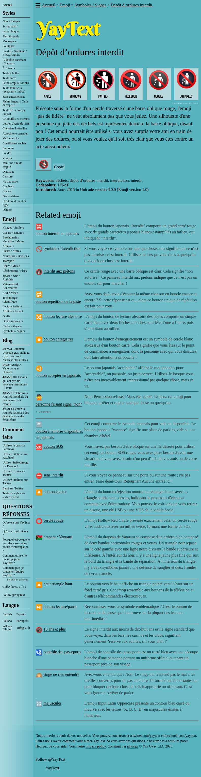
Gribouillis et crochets (16, 119)
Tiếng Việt (23, 628)
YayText (52, 768)
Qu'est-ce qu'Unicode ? (16, 532)
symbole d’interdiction (61, 248)
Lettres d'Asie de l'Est (16, 123)
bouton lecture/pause (60, 606)
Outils (6, 316)
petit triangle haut (57, 584)
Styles (9, 13)
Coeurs (7, 191)
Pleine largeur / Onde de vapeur (15, 103)
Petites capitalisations (16, 83)
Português (22, 621)
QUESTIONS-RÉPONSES (16, 510)
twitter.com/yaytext (146, 736)
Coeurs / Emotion (13, 232)
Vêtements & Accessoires (11, 286)
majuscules (52, 703)
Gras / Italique (11, 21)
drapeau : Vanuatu (57, 537)
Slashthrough (11, 36)
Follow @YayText (14, 595)
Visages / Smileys (13, 227)
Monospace (9, 41)
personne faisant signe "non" (59, 404)
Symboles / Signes (14, 331)
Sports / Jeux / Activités (11, 277)
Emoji (9, 219)
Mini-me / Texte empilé (12, 164)
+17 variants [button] (43, 412)
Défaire (7, 210)
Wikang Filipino (7, 627)
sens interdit (53, 475)
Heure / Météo (11, 266)
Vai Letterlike (11, 138)
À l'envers (9, 68)
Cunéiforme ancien (14, 143)
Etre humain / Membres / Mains (13, 239)
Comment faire (13, 433)
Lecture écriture (12, 306)
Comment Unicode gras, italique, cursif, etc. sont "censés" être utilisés (16, 354)
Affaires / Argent (13, 311)
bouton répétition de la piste (58, 301)
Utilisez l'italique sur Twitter (15, 481)
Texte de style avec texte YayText (14, 495)
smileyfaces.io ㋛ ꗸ (14, 586)
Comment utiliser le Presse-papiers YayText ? (15, 559)
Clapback (8, 186)
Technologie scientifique (10, 299)
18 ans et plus (54, 629)
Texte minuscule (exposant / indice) (14, 89)
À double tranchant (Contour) (14, 61)
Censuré (7, 176)
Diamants (8, 171)
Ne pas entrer (11, 181)
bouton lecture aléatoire (62, 316)
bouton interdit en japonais (57, 233)
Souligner (8, 46)
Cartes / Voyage (12, 326)
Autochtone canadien (15, 133)
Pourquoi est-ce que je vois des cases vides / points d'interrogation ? (16, 545)
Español (21, 614)
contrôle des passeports (62, 652)
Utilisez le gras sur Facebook (14, 447)
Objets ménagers (13, 321)
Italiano (7, 621)
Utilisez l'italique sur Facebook (15, 455)
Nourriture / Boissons (16, 256)
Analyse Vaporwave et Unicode (12, 368)
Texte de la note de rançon (14, 111)
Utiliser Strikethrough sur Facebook (16, 464)
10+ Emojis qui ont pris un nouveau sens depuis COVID (15, 382)
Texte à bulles (11, 73)
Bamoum (8, 148)
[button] (38, 6)
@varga (132, 746)
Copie (59, 167)
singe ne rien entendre (61, 674)
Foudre (7, 153)
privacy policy (96, 746)
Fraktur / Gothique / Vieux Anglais (15, 52)
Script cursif (10, 26)
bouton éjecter (54, 491)
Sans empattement (14, 96)
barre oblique (11, 31)
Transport (8, 261)
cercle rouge (53, 520)
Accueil (7, 5)
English (7, 614)
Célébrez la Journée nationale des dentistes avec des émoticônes (16, 414)
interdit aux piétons (59, 271)
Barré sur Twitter (13, 488)
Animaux (8, 246)
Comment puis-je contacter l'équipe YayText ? (13, 571)
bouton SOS (53, 446)
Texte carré (9, 78)
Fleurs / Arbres (12, 251)
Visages (7, 158)
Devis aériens (11, 196)
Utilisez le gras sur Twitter (14, 472)
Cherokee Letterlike (15, 128)
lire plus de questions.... (18, 579)
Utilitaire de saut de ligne (14, 202)
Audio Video (10, 293)
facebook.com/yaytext (180, 736)
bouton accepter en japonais (58, 375)
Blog (7, 340)
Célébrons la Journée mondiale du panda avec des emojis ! (15, 398)
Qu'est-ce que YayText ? (16, 524)
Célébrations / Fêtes (15, 271)
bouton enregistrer (58, 339)
